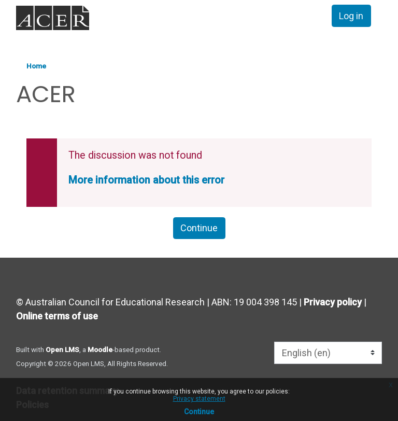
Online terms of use (57, 316)
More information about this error (146, 180)
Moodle (100, 349)
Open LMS (62, 349)
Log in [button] (351, 15)
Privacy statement (199, 398)
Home (36, 66)
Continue (199, 412)
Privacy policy (333, 302)
